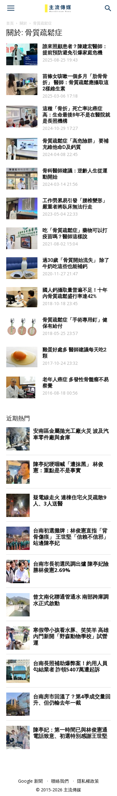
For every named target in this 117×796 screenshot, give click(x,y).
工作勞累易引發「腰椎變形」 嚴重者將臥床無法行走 (74, 204)
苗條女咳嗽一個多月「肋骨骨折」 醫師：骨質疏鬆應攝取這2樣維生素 (75, 82)
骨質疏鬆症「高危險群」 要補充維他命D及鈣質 (75, 144)
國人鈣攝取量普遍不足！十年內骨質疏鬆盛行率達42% (74, 293)
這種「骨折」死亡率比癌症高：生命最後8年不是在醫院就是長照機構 (76, 115)
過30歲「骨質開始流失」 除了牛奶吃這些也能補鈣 (75, 263)
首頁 (10, 23)
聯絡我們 (60, 781)
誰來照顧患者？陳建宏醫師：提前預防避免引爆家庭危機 (74, 49)
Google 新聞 (30, 781)
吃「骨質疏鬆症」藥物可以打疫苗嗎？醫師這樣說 (74, 233)
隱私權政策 (88, 781)
